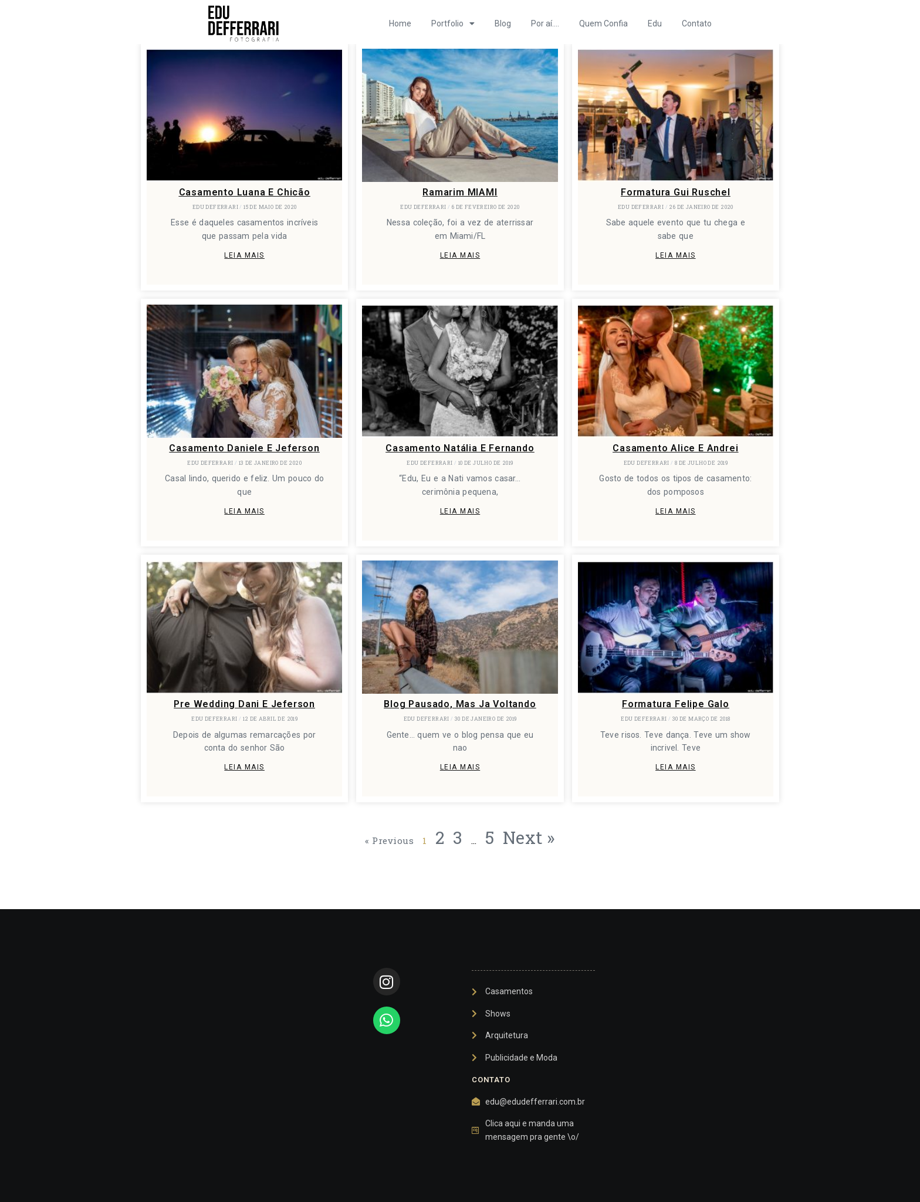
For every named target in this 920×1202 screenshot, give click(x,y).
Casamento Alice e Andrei (675, 448)
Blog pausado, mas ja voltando (460, 704)
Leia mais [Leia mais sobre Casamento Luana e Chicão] (244, 255)
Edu (655, 23)
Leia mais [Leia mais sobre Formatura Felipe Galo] (675, 767)
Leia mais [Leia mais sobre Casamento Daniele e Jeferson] (244, 511)
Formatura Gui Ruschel (675, 192)
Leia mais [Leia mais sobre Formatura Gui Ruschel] (675, 255)
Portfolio (453, 23)
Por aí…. (545, 23)
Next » (529, 837)
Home (400, 23)
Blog (503, 23)
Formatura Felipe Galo (675, 704)
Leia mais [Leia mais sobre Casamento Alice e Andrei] (675, 511)
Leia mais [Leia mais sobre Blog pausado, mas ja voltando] (460, 767)
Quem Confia (603, 23)
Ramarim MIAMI (459, 192)
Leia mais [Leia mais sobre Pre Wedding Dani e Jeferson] (244, 767)
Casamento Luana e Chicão (244, 192)
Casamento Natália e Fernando (459, 448)
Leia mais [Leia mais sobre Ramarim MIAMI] (460, 255)
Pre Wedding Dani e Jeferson (244, 704)
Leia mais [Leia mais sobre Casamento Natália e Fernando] (460, 511)
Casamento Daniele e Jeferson (244, 448)
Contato (697, 23)
